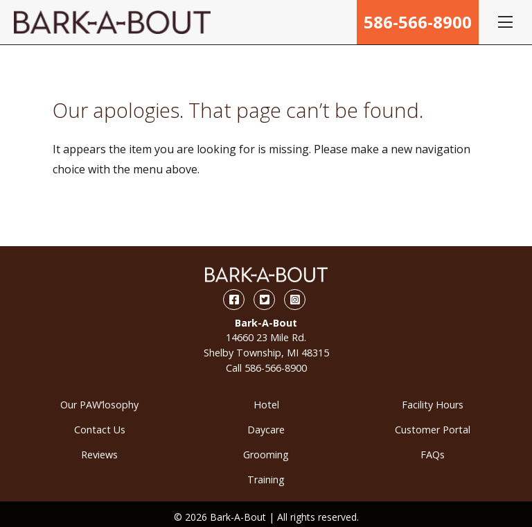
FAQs (432, 454)
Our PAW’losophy (99, 404)
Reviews (99, 454)
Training (266, 479)
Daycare (266, 429)
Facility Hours (432, 404)
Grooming (266, 454)
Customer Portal (432, 429)
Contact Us (99, 429)
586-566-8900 (418, 21)
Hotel (266, 404)
